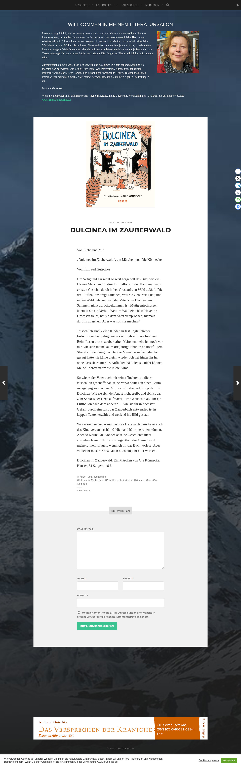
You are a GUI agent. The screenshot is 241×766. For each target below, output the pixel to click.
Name (81, 578)
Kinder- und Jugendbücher (93, 476)
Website (82, 595)
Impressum (152, 5)
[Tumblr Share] (238, 192)
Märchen (139, 480)
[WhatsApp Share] (238, 200)
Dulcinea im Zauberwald (90, 480)
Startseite (82, 5)
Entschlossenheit (115, 480)
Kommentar (85, 529)
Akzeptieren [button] (229, 760)
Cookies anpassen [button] (209, 760)
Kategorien (103, 5)
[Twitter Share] (238, 178)
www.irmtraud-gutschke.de (56, 99)
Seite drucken (84, 490)
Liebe (129, 480)
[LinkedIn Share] (238, 185)
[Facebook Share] (238, 171)
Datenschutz (129, 5)
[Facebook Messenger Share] (238, 207)
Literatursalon (124, 748)
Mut (149, 480)
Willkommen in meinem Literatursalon (120, 24)
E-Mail (128, 578)
